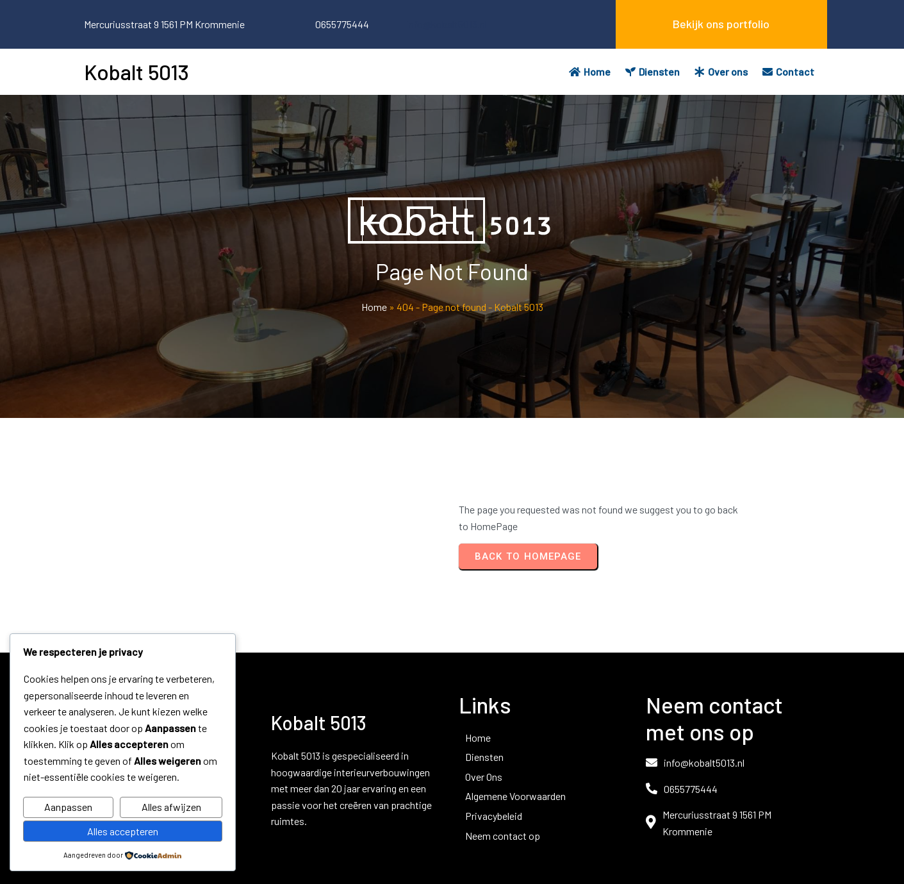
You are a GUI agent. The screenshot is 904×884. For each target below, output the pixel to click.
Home (374, 307)
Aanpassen (68, 807)
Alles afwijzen (171, 807)
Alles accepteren (122, 831)
